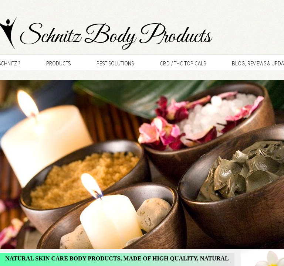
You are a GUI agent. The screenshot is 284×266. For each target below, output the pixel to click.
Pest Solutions (115, 63)
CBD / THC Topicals (183, 63)
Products (58, 63)
